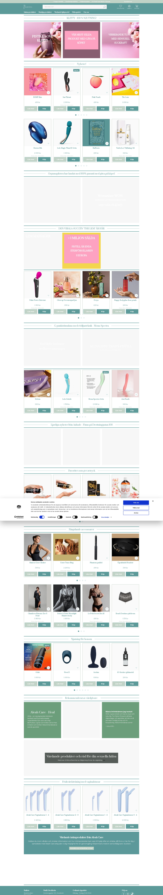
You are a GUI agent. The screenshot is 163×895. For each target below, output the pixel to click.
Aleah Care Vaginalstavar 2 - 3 (66, 815)
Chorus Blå (37, 148)
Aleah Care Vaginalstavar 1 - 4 (37, 815)
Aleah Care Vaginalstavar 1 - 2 (96, 815)
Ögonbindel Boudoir (125, 563)
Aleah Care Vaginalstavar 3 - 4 (125, 815)
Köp (44, 109)
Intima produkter (30, 12)
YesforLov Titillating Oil (125, 148)
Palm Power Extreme (37, 300)
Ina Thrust (67, 97)
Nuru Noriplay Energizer (125, 504)
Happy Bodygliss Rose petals (125, 300)
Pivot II (67, 672)
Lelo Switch (66, 399)
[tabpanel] (37, 90)
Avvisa (136, 887)
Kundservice (128, 1)
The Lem (125, 97)
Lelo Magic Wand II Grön (67, 148)
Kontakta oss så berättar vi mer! (81, 848)
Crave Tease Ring (66, 563)
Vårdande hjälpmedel (61, 12)
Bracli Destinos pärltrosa (125, 614)
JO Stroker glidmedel (125, 672)
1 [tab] (75, 115)
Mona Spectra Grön (96, 399)
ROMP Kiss (37, 97)
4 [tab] (84, 115)
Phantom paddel (96, 563)
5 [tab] (86, 115)
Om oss (86, 12)
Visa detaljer (105, 891)
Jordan (96, 672)
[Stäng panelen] (153, 875)
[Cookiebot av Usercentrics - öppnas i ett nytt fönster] (19, 891)
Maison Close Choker (37, 563)
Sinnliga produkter (45, 12)
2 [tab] (78, 115)
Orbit (38, 672)
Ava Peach (125, 399)
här (104, 760)
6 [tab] (88, 690)
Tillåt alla (136, 876)
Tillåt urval (136, 882)
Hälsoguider (76, 12)
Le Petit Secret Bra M (96, 614)
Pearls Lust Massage (96, 504)
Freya (96, 300)
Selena (37, 399)
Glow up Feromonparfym (67, 300)
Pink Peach (96, 97)
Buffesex (96, 148)
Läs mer (30, 109)
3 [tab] (81, 115)
